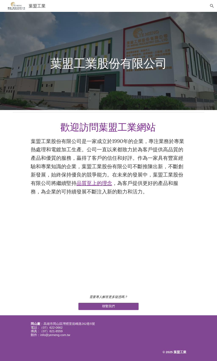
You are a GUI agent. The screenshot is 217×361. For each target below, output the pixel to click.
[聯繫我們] (108, 306)
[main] (108, 61)
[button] (212, 6)
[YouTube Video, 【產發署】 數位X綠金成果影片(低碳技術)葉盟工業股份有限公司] (108, 244)
